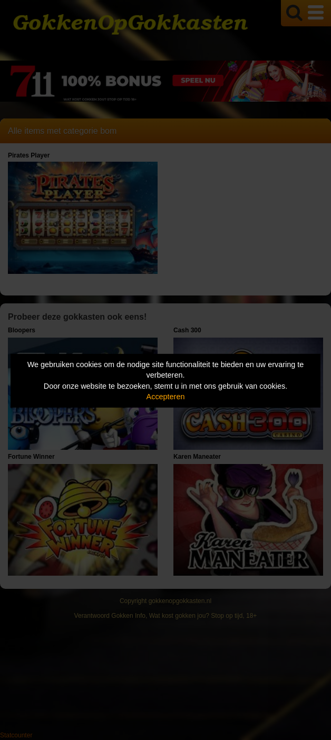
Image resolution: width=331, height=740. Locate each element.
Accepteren (166, 396)
